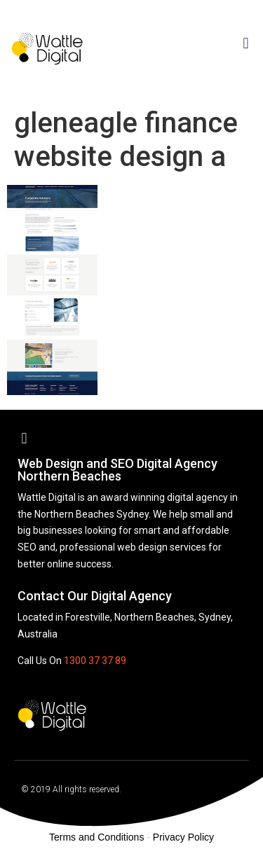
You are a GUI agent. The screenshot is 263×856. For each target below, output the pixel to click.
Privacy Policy (183, 837)
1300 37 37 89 (95, 660)
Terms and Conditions (96, 837)
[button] (245, 43)
